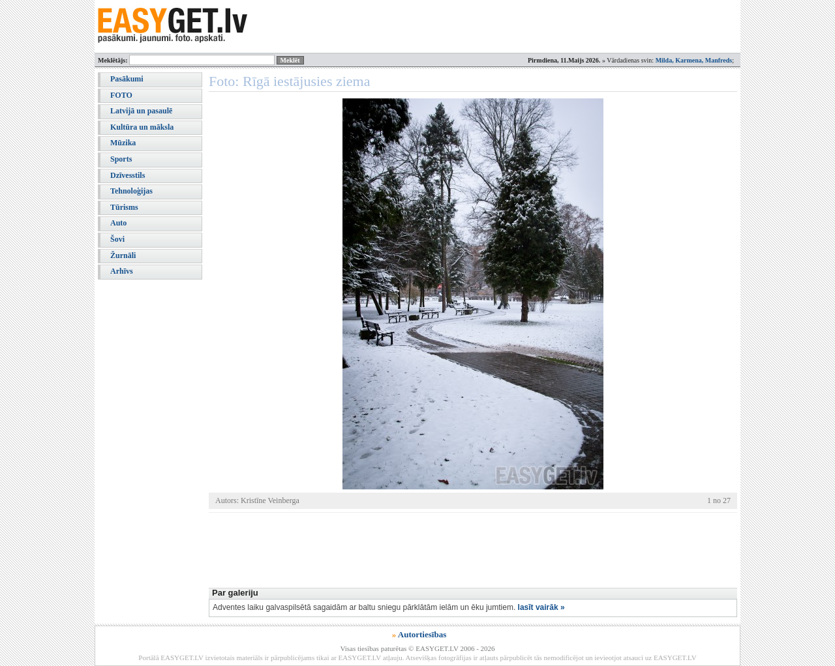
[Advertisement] (446, 548)
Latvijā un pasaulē (141, 110)
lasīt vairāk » (541, 607)
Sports (121, 159)
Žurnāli (123, 255)
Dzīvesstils (127, 175)
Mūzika (123, 142)
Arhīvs (121, 271)
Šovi (117, 239)
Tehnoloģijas (131, 190)
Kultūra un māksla (142, 127)
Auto (118, 222)
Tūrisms (124, 207)
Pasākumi (127, 78)
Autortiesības (422, 634)
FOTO (121, 95)
